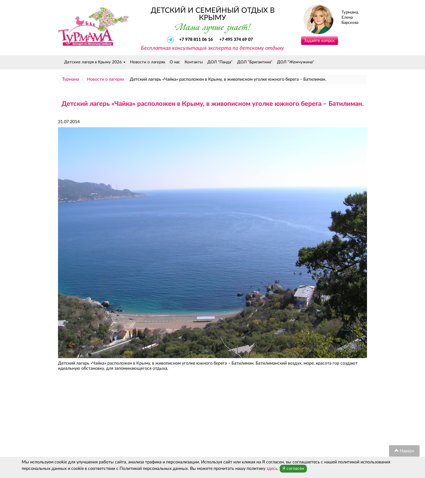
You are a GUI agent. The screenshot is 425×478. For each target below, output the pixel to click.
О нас (175, 62)
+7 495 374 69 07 (236, 39)
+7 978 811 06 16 (196, 39)
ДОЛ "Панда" (220, 62)
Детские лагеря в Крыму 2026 (94, 62)
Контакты (194, 62)
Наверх (404, 450)
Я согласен (293, 468)
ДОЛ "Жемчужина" (295, 62)
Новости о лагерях (147, 62)
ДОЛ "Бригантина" (254, 62)
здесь (272, 468)
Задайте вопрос (319, 40)
